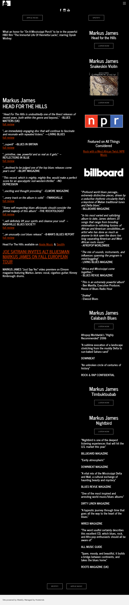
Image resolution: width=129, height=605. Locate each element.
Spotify (61, 244)
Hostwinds (40, 600)
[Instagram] (64, 10)
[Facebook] (60, 10)
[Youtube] (68, 10)
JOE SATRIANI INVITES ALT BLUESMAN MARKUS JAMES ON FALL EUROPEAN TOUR (36, 256)
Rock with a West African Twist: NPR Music (103, 153)
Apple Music (46, 244)
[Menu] (124, 3)
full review (8, 124)
